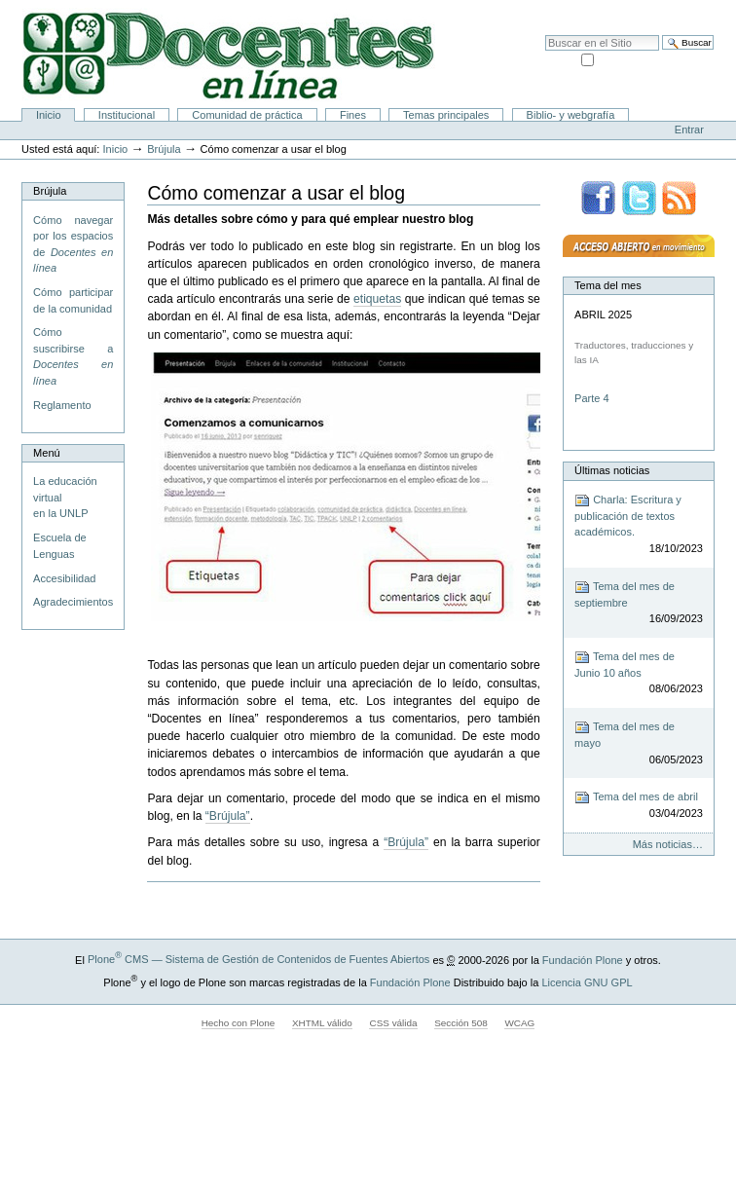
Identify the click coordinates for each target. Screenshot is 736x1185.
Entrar (689, 129)
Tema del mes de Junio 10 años (638, 673)
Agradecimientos (73, 602)
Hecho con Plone (239, 1023)
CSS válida (393, 1023)
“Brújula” (227, 816)
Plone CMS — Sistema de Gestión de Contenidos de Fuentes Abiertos (258, 959)
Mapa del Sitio (604, 10)
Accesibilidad (678, 10)
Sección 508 (461, 1023)
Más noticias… (668, 844)
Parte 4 (593, 398)
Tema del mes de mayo (638, 743)
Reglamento (62, 405)
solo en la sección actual (655, 58)
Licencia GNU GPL (586, 981)
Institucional (126, 115)
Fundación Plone (582, 959)
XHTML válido (322, 1023)
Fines (353, 115)
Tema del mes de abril (638, 806)
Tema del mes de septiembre (638, 603)
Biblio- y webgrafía (571, 115)
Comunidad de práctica (247, 115)
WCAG (519, 1023)
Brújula (163, 149)
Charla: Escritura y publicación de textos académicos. (638, 525)
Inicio (48, 115)
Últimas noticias (611, 470)
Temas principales (446, 115)
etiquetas (377, 299)
